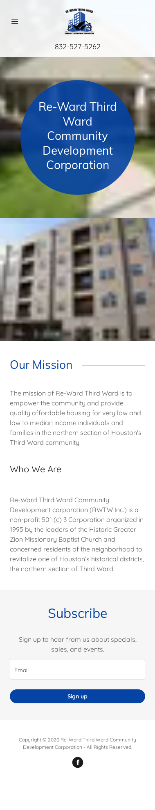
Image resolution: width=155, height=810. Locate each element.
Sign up (77, 696)
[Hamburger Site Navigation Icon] (15, 21)
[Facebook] (78, 762)
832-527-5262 (78, 46)
